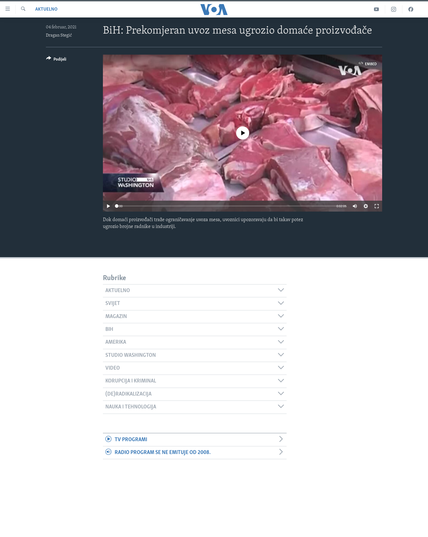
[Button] (56, 60)
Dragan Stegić (59, 35)
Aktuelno (46, 9)
